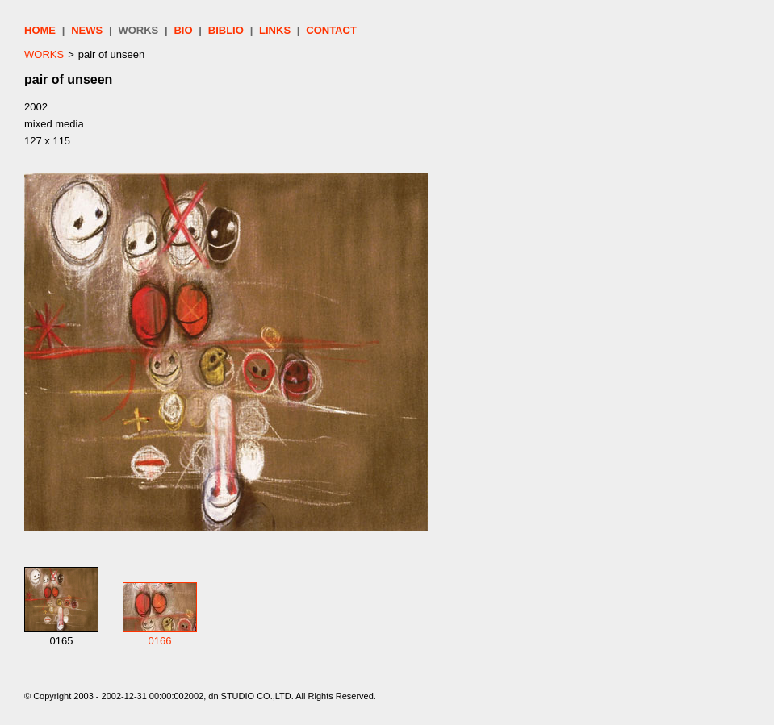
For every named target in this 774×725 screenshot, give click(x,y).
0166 (160, 641)
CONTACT (331, 30)
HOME (40, 30)
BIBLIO (226, 30)
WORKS (138, 30)
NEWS (87, 30)
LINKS (275, 30)
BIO (183, 30)
